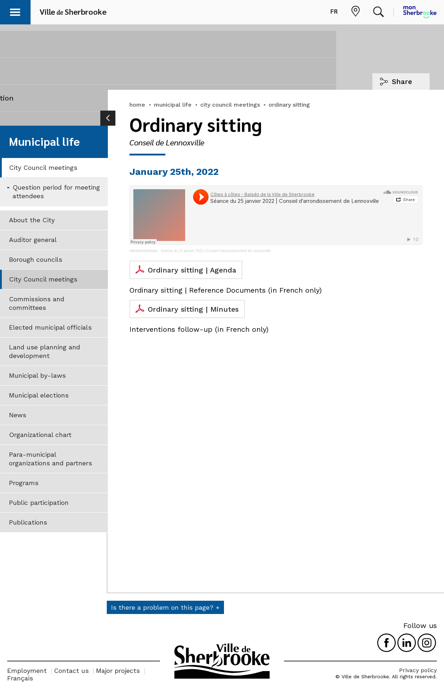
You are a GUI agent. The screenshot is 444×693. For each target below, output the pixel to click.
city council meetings (230, 104)
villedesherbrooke (143, 251)
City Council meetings (43, 167)
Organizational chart (40, 434)
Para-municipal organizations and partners (50, 459)
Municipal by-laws (37, 375)
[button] (15, 11)
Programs (23, 483)
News (17, 415)
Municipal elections (39, 395)
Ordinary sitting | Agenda (192, 270)
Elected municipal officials (50, 327)
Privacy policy (418, 670)
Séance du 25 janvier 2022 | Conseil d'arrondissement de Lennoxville (216, 251)
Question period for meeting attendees (56, 191)
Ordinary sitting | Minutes (193, 309)
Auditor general (33, 239)
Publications (28, 522)
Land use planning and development (44, 351)
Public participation (39, 502)
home (137, 104)
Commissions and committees (36, 303)
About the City (32, 220)
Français (20, 678)
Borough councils (35, 259)
